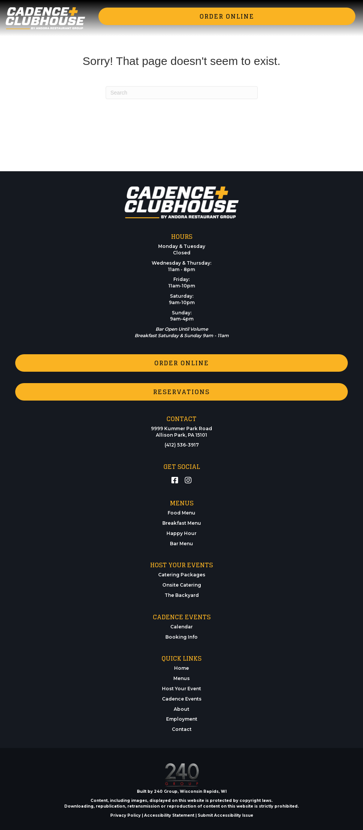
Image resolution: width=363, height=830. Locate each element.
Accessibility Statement (169, 815)
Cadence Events (181, 699)
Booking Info (181, 637)
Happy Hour (181, 533)
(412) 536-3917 (182, 445)
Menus (181, 678)
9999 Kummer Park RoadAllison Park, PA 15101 (181, 432)
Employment (181, 719)
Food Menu (181, 513)
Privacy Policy (125, 815)
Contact (182, 729)
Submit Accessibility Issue (225, 815)
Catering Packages (181, 575)
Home (181, 668)
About (181, 709)
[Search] (182, 92)
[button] (226, 16)
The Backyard (182, 595)
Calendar (181, 627)
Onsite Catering (181, 585)
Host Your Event (181, 688)
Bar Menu (181, 543)
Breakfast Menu (181, 523)
